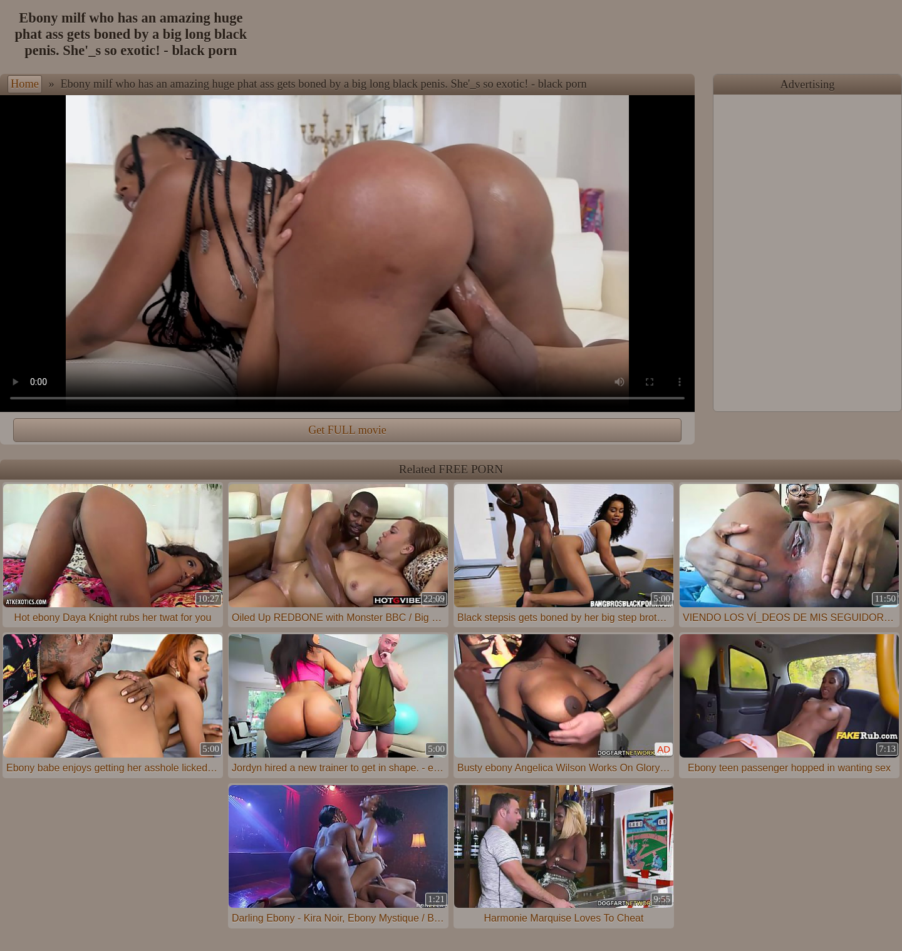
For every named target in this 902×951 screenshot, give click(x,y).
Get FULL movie (347, 430)
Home (25, 84)
